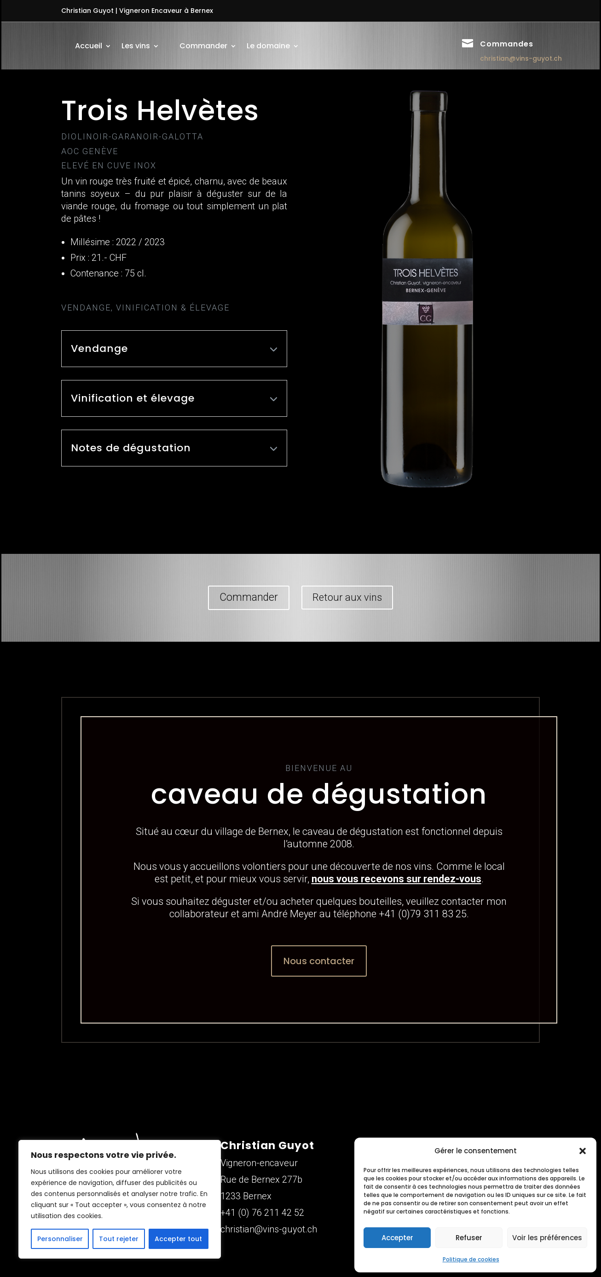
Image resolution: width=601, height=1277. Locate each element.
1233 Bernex (246, 1196)
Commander (203, 45)
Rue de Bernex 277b (261, 1179)
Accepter (397, 1237)
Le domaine (268, 45)
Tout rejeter (119, 1238)
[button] (582, 1151)
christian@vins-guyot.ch (521, 58)
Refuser (469, 1237)
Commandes (506, 44)
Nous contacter (318, 961)
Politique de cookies (471, 1259)
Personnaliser (60, 1238)
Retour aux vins (347, 597)
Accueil (88, 45)
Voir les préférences (547, 1237)
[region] (119, 1199)
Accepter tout (178, 1238)
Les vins (135, 45)
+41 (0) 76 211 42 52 (262, 1212)
